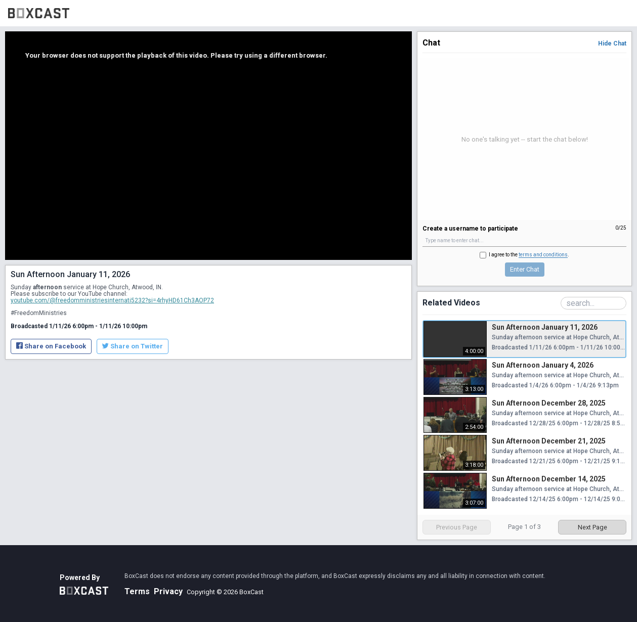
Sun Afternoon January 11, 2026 (545, 327)
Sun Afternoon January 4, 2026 (542, 365)
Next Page (592, 527)
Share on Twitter (132, 346)
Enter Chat (524, 269)
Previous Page (456, 527)
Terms (137, 591)
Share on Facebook (51, 346)
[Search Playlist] (593, 303)
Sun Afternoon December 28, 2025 (549, 403)
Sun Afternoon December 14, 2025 (549, 479)
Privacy (168, 591)
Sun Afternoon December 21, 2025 (549, 441)
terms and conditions (543, 254)
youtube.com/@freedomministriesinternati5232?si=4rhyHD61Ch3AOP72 (112, 300)
